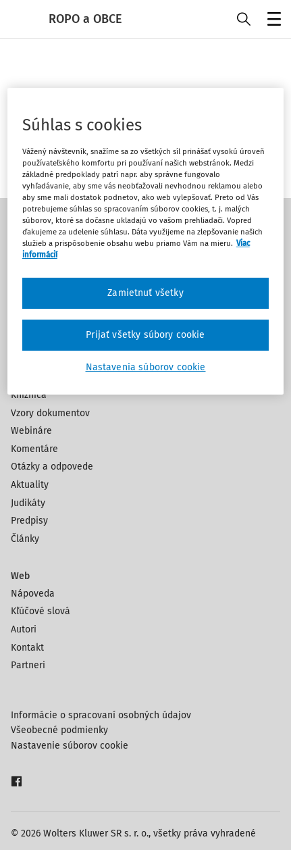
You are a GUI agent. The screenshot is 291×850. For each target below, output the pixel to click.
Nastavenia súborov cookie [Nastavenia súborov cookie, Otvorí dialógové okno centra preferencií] (146, 367)
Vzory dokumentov (50, 413)
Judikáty (28, 503)
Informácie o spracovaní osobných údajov (101, 715)
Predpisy (29, 520)
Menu (272, 20)
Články (25, 539)
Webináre (31, 430)
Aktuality (30, 485)
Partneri (28, 665)
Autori (23, 629)
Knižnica (29, 395)
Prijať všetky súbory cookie (145, 335)
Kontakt (27, 647)
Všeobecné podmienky (59, 730)
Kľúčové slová (40, 611)
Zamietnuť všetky (145, 293)
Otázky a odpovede (52, 466)
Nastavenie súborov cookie (69, 745)
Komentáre (34, 449)
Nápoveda (33, 593)
